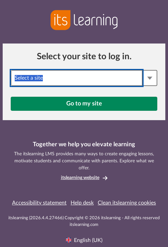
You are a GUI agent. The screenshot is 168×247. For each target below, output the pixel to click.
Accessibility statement (39, 202)
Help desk (82, 202)
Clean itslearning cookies (127, 202)
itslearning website (80, 177)
